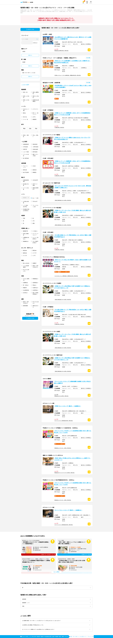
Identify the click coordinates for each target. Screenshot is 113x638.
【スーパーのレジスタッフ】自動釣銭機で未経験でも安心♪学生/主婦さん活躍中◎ (72, 382)
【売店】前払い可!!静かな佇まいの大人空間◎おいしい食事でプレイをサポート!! (72, 459)
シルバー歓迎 (26, 151)
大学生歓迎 (25, 146)
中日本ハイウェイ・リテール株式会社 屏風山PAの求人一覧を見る (68, 75)
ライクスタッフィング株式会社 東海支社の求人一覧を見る (66, 275)
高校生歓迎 (35, 144)
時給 (24, 128)
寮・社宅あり (26, 285)
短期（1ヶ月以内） (26, 97)
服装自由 (25, 253)
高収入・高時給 (26, 136)
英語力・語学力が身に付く (35, 266)
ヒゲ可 (34, 255)
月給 (36, 128)
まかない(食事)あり (26, 279)
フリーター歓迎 (26, 155)
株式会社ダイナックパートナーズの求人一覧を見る (64, 472)
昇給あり (34, 285)
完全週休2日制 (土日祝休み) (26, 210)
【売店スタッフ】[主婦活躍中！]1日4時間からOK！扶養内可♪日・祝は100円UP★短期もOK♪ (72, 61)
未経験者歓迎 (26, 144)
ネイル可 (25, 255)
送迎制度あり (35, 282)
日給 (30, 128)
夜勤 (34, 223)
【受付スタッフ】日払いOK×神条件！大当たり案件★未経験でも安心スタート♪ (72, 260)
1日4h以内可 (35, 180)
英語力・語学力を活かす (26, 302)
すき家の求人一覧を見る (59, 127)
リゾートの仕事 (26, 188)
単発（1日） (25, 92)
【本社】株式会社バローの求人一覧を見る (63, 151)
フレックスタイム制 (35, 206)
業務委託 (34, 172)
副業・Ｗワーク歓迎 (35, 155)
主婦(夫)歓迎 (35, 149)
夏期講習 (34, 119)
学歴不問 (25, 149)
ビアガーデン (35, 109)
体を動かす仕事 (26, 184)
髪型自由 (34, 250)
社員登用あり (35, 290)
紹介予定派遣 (26, 172)
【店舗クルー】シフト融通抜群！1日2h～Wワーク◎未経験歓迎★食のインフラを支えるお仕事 (72, 113)
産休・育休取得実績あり (35, 293)
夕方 (34, 220)
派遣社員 (34, 169)
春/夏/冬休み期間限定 (36, 100)
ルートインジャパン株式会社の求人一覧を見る (64, 420)
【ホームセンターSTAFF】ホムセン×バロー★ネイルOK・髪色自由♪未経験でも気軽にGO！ (72, 186)
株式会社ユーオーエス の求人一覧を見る (63, 448)
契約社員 (25, 169)
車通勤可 (34, 263)
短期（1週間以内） (36, 93)
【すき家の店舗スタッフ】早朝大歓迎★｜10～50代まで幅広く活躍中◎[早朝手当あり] (72, 236)
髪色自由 (25, 250)
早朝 (24, 218)
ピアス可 (34, 253)
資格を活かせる (35, 306)
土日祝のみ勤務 (26, 202)
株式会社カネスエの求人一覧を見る (61, 395)
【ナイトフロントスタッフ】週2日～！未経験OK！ (68, 510)
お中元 (34, 116)
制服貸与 (25, 287)
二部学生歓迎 (35, 146)
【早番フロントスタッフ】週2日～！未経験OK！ (67, 406)
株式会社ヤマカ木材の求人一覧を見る (62, 102)
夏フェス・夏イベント (35, 113)
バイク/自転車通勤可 (26, 266)
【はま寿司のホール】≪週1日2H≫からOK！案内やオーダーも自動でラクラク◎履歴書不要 (72, 38)
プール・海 (25, 119)
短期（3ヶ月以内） (36, 97)
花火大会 (25, 116)
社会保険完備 (26, 290)
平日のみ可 (35, 201)
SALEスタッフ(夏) (26, 110)
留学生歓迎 (35, 151)
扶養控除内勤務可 (26, 181)
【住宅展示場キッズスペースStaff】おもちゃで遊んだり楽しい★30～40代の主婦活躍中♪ (72, 86)
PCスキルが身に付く (26, 270)
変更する (30, 55)
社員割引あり (35, 287)
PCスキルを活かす (36, 302)
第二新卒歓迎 (26, 158)
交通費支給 (25, 282)
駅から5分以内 (26, 263)
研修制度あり (35, 278)
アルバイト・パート (26, 166)
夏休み (24, 113)
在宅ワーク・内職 (35, 184)
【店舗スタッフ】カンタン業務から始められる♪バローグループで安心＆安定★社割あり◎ (72, 138)
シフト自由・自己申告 (26, 206)
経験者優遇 (25, 305)
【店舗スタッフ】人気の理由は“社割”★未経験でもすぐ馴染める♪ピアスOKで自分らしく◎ (72, 287)
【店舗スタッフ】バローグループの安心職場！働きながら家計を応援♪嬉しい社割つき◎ (72, 211)
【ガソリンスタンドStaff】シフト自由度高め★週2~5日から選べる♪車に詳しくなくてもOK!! (72, 431)
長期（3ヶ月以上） (26, 100)
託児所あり (25, 292)
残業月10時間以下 (35, 188)
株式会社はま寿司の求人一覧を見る (61, 50)
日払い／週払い (35, 136)
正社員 (34, 166)
